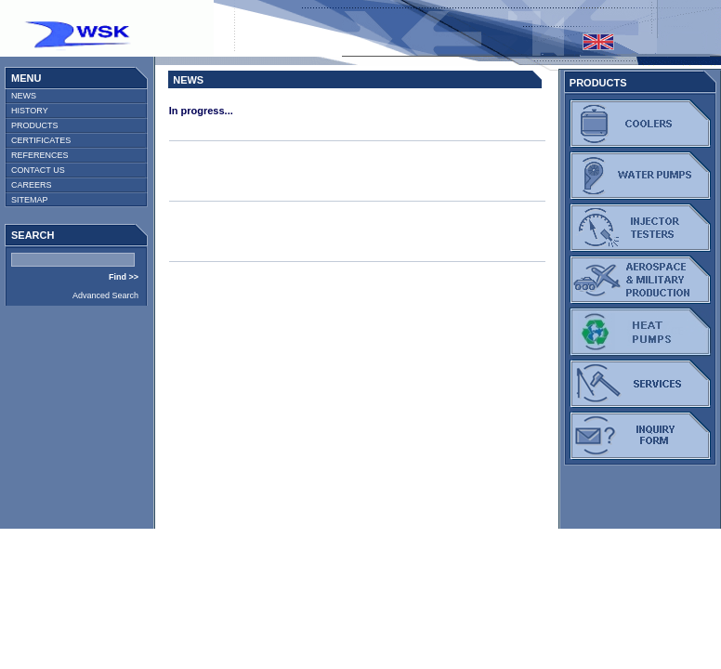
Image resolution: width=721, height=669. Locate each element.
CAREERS (31, 185)
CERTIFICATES (41, 140)
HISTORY (29, 110)
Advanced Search (105, 295)
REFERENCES (40, 155)
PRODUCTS (35, 125)
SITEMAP (29, 199)
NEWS (23, 95)
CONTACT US (38, 170)
